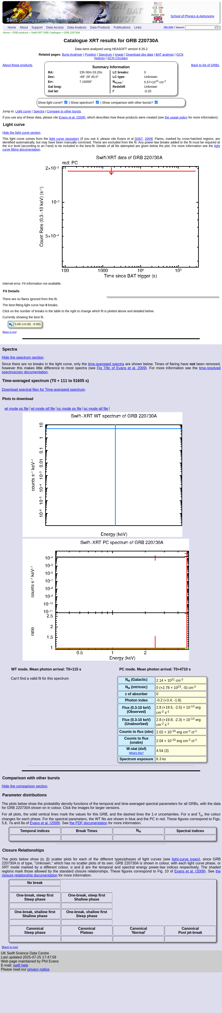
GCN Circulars (117, 58)
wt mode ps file (17, 409)
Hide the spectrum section (22, 357)
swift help (20, 965)
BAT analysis (165, 54)
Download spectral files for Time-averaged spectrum (43, 389)
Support (37, 27)
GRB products (20, 32)
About (24, 27)
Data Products (100, 27)
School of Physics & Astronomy (192, 16)
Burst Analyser (72, 54)
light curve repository (64, 139)
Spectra (39, 111)
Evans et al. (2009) (72, 117)
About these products (17, 65)
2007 (139, 139)
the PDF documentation (88, 823)
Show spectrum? (83, 102)
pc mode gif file (96, 409)
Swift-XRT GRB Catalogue (46, 32)
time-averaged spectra (106, 364)
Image (119, 54)
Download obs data (139, 54)
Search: (180, 27)
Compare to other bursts (64, 111)
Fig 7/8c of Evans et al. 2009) (122, 368)
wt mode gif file (43, 409)
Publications (122, 27)
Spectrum (105, 54)
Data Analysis (76, 27)
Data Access (55, 27)
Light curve (23, 111)
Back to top (9, 332)
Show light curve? (50, 102)
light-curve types (185, 859)
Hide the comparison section (24, 786)
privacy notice (38, 969)
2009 (148, 139)
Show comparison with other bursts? (128, 102)
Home (12, 27)
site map (168, 27)
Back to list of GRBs (205, 65)
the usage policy (176, 117)
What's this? (136, 753)
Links (138, 27)
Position (90, 54)
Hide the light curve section (21, 132)
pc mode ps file (69, 409)
